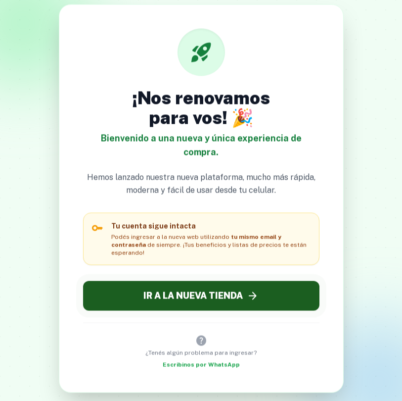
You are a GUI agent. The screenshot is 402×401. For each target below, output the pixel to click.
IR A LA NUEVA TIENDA (201, 296)
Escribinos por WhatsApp (201, 365)
